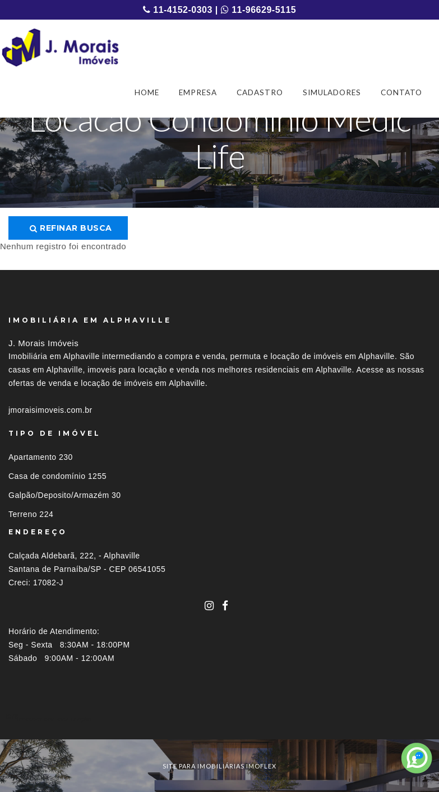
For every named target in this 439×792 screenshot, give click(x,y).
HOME (147, 92)
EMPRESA (198, 92)
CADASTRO (260, 92)
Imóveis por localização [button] (54, 719)
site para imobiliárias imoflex (219, 766)
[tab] (219, 719)
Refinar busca (71, 228)
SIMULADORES (332, 92)
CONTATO (401, 92)
